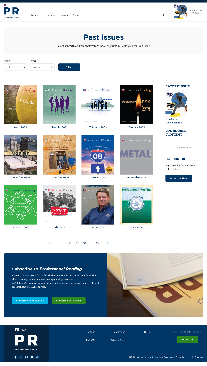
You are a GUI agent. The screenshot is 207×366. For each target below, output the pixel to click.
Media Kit (90, 340)
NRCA (147, 332)
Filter (69, 67)
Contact (90, 332)
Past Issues (119, 332)
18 (84, 243)
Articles (51, 15)
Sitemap (199, 357)
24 (97, 243)
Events (64, 15)
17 (77, 243)
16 (70, 243)
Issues (34, 15)
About (76, 15)
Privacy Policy (119, 340)
